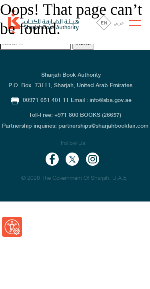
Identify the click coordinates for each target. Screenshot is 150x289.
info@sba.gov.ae (111, 100)
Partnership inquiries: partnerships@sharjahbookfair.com (75, 125)
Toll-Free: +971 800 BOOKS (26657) (75, 115)
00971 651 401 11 (41, 100)
